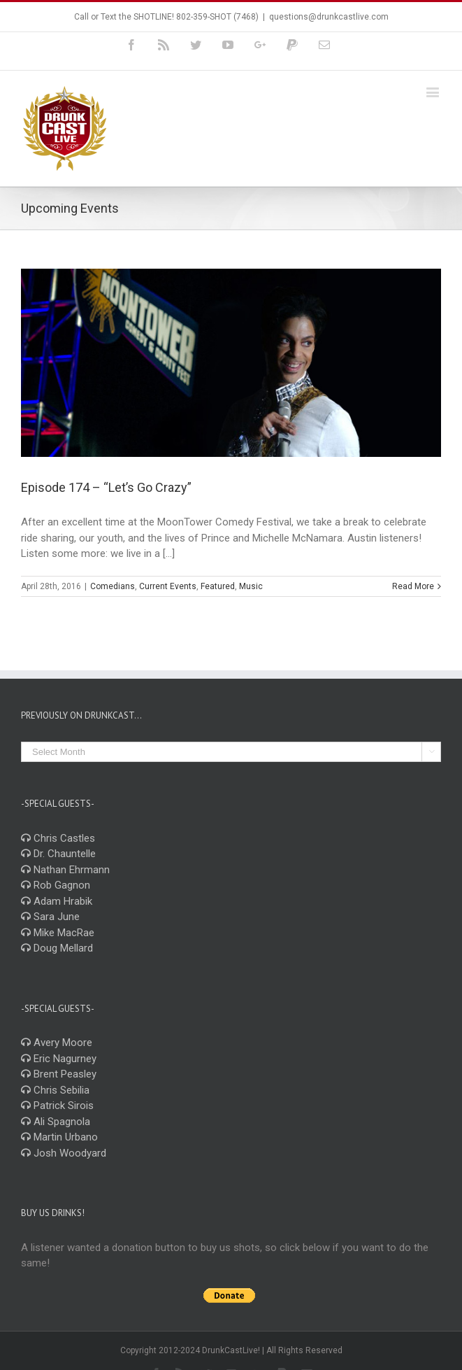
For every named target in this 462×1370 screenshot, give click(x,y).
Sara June (50, 916)
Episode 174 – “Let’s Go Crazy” (106, 487)
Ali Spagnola (55, 1121)
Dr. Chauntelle (58, 853)
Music (251, 586)
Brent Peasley (58, 1074)
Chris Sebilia (55, 1090)
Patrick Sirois (57, 1105)
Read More (413, 586)
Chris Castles (58, 838)
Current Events (167, 586)
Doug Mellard (57, 948)
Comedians (112, 586)
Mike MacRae (57, 932)
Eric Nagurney (58, 1058)
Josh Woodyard (63, 1153)
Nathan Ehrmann (65, 869)
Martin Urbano (59, 1137)
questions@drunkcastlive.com (329, 17)
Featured (218, 586)
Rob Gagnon (55, 885)
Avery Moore (56, 1042)
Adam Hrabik (56, 901)
